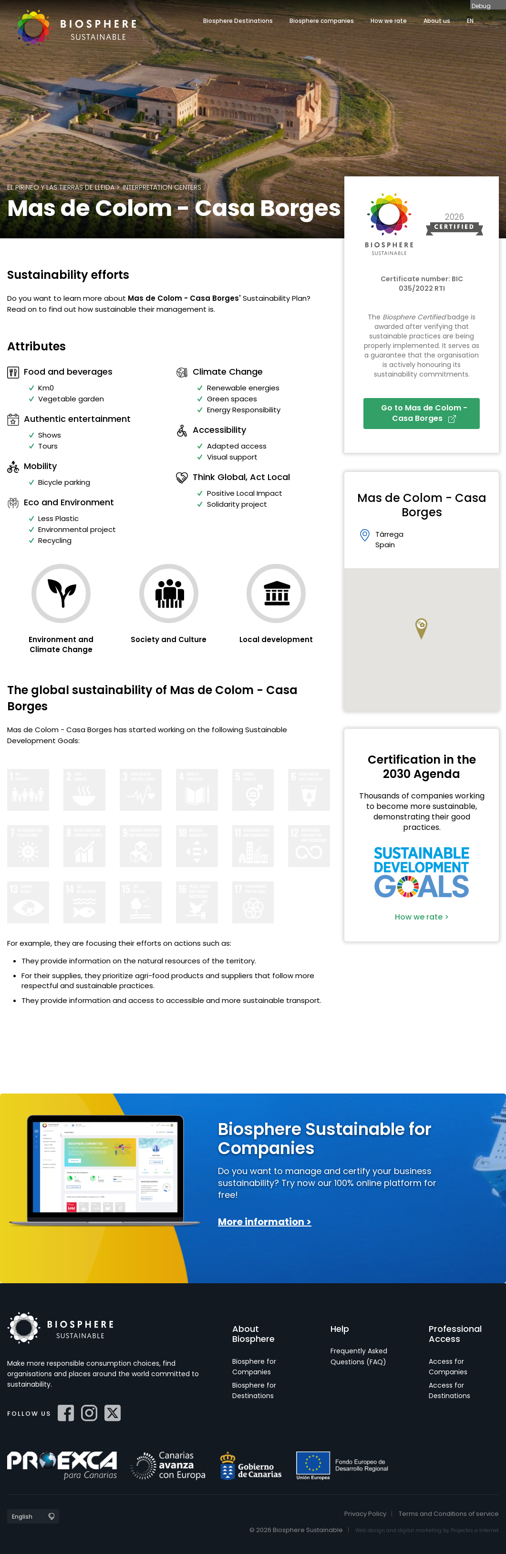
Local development (276, 639)
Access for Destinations (449, 1390)
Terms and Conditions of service (449, 1513)
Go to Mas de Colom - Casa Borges (424, 413)
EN (470, 21)
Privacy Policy (365, 1513)
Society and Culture (169, 639)
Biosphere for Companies (254, 1367)
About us (436, 21)
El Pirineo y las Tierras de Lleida (60, 187)
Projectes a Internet (475, 1530)
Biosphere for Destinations (254, 1390)
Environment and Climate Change (61, 644)
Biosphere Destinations (238, 21)
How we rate (389, 21)
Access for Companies (448, 1367)
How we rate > (422, 916)
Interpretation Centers (162, 187)
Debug (481, 6)
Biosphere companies (321, 21)
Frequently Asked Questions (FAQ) (358, 1356)
